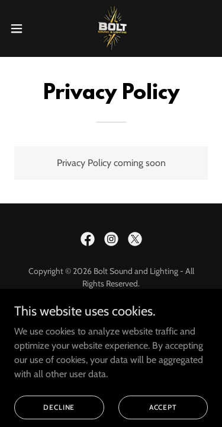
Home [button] (111, 312)
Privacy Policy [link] (111, 327)
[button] (21, 28)
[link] (111, 28)
